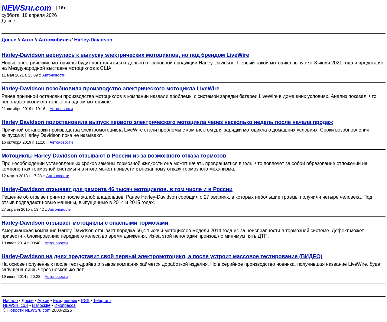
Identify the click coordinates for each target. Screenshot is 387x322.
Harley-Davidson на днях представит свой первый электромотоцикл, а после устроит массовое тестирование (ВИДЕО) (162, 256)
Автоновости (53, 75)
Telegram (102, 300)
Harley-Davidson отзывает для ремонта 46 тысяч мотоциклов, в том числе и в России (117, 189)
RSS (85, 300)
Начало (10, 300)
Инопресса (65, 305)
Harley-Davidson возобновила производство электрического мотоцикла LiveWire (111, 89)
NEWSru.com (26, 7)
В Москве (41, 305)
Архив (43, 300)
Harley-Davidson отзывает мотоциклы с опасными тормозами (85, 223)
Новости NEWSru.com (28, 310)
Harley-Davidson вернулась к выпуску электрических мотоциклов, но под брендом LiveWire (125, 55)
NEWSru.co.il (15, 305)
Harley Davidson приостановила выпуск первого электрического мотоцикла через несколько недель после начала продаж (167, 122)
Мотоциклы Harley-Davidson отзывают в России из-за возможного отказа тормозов (114, 156)
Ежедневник (65, 300)
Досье (27, 300)
